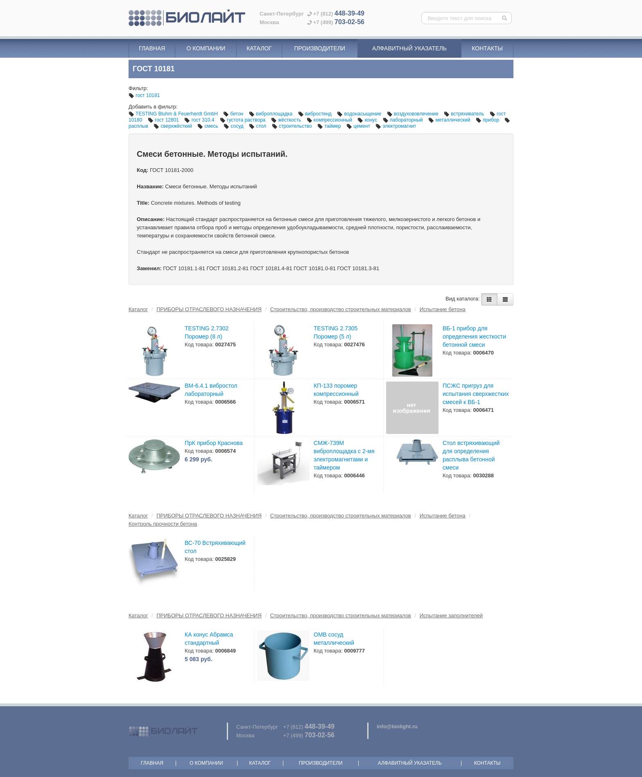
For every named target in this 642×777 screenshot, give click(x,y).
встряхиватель (465, 114)
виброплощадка (271, 114)
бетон (233, 114)
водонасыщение (359, 114)
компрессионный (330, 120)
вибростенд (315, 114)
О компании (205, 48)
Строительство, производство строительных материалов (340, 309)
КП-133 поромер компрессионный (336, 389)
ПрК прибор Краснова (214, 443)
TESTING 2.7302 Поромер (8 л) (206, 332)
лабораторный (404, 120)
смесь (208, 126)
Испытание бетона (443, 309)
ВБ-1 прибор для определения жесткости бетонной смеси (474, 336)
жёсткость (287, 120)
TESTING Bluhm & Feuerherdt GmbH (174, 114)
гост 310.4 (199, 120)
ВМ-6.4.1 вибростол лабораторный (211, 389)
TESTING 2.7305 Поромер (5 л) (335, 332)
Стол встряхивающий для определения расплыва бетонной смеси (471, 455)
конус (367, 120)
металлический (450, 120)
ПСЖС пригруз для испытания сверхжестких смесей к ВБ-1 (476, 393)
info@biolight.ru (397, 726)
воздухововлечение (413, 114)
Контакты (487, 48)
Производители (319, 48)
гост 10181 (144, 95)
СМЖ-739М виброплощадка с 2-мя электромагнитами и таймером (344, 455)
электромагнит (395, 126)
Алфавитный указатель (409, 48)
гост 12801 (164, 120)
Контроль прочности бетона (163, 524)
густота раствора (243, 120)
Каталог (259, 48)
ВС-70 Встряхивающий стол (215, 547)
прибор (488, 120)
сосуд (234, 126)
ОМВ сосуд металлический (334, 638)
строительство (293, 126)
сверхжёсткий (173, 126)
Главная (152, 48)
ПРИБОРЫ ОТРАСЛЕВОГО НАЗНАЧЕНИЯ (209, 309)
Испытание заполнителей (451, 615)
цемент (358, 126)
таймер (329, 126)
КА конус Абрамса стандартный (209, 638)
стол (258, 126)
